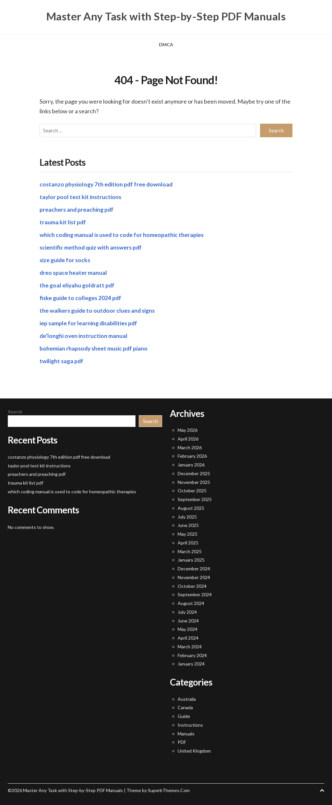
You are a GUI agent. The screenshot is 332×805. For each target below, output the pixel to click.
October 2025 (192, 490)
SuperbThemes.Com (169, 790)
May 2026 (187, 429)
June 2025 (188, 525)
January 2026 (191, 464)
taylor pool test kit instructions (81, 196)
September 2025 (195, 499)
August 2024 (191, 603)
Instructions (190, 724)
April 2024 (188, 637)
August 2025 (191, 507)
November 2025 (194, 481)
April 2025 (188, 542)
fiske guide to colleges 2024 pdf (81, 297)
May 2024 (187, 629)
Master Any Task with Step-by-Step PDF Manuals (166, 16)
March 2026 (190, 447)
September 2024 (195, 594)
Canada (185, 707)
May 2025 (187, 533)
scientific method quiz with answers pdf (92, 246)
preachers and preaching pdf (77, 208)
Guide (184, 716)
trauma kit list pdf (63, 221)
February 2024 (192, 654)
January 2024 (191, 663)
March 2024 (190, 646)
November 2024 (194, 577)
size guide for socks (66, 259)
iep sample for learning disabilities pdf (89, 322)
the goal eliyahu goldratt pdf (78, 284)
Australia (187, 698)
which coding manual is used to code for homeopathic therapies (123, 234)
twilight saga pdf (62, 360)
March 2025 (190, 550)
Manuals (186, 733)
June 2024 (188, 620)
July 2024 (187, 611)
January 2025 (191, 559)
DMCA (166, 44)
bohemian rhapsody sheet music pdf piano (94, 347)
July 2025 (187, 516)
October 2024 (192, 585)
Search (15, 411)
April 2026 (188, 438)
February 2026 (192, 455)
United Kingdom (194, 750)
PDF (182, 741)
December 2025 (194, 473)
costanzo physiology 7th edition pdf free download (107, 183)
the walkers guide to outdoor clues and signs (99, 309)
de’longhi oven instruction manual (84, 335)
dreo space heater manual (74, 271)
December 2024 (194, 568)
